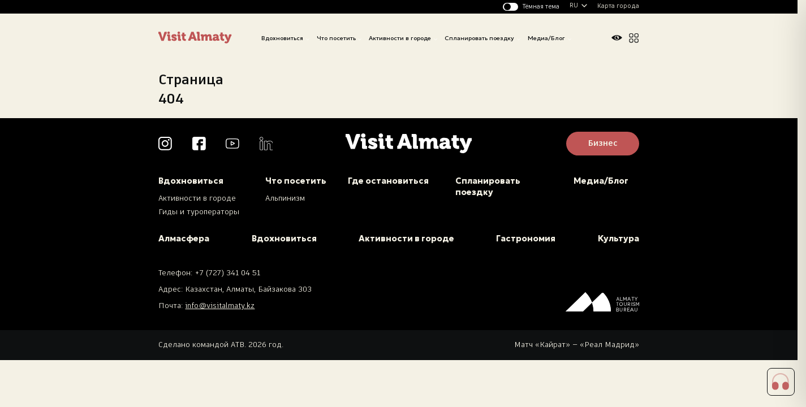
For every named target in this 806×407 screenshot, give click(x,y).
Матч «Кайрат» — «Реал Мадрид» (576, 345)
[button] (781, 382)
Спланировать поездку (479, 38)
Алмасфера (183, 238)
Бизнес (603, 143)
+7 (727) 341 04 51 (227, 273)
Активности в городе (400, 38)
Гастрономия (525, 238)
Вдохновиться (282, 38)
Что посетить (336, 38)
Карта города (618, 6)
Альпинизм (285, 198)
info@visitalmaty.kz (220, 306)
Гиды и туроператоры (198, 212)
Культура (618, 238)
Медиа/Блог (546, 38)
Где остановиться (388, 181)
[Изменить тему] (531, 7)
